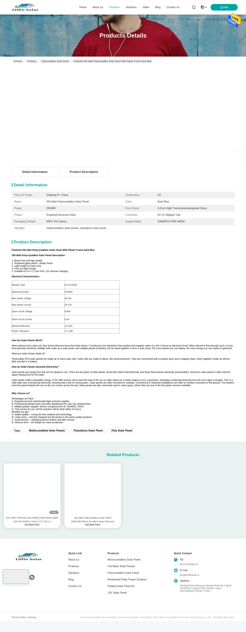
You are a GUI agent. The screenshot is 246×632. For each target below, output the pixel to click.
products (114, 7)
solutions (131, 7)
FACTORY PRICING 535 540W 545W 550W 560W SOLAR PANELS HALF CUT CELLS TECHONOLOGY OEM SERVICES (32, 525)
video (145, 7)
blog (158, 7)
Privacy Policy (19, 623)
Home (82, 7)
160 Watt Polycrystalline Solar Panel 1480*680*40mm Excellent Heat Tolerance (92, 525)
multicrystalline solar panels (47, 436)
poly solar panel (121, 436)
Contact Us (75, 591)
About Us (73, 565)
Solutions (73, 578)
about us (97, 7)
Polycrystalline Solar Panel (55, 61)
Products (31, 61)
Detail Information (35, 172)
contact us (173, 7)
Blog (71, 585)
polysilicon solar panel (88, 436)
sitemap (32, 623)
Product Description (84, 172)
